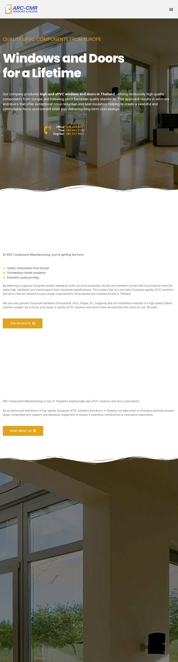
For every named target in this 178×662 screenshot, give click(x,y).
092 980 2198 (75, 130)
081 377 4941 (75, 134)
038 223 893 (74, 127)
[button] (171, 9)
